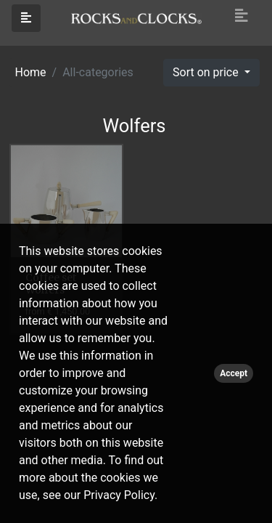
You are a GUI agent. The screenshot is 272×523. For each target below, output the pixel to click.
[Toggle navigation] (241, 16)
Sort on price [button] (207, 72)
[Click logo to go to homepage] (136, 17)
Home (30, 72)
